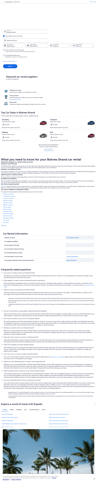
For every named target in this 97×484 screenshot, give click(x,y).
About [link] (4, 451)
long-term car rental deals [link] (58, 341)
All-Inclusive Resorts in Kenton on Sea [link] (59, 411)
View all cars (48, 134)
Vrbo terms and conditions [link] (56, 461)
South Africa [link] (17, 2)
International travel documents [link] (81, 464)
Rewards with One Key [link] (31, 469)
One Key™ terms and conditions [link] (57, 459)
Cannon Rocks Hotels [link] (7, 399)
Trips (2, 167)
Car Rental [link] (10, 2)
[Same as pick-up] (71, 32)
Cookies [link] (52, 453)
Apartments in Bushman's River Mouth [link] (59, 399)
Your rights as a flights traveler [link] (80, 467)
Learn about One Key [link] (46, 89)
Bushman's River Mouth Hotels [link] (10, 402)
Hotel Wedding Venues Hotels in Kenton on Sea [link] (14, 408)
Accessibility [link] (53, 464)
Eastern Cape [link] (25, 2)
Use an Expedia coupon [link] (79, 461)
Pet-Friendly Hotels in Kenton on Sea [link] (58, 405)
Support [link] (76, 451)
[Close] (94, 479)
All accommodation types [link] (32, 467)
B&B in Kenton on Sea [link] (7, 411)
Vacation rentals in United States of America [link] (36, 456)
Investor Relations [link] (7, 464)
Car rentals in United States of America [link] (35, 464)
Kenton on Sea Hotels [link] (7, 405)
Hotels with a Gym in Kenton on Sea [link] (58, 408)
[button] (48, 53)
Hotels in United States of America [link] (34, 453)
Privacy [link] (51, 451)
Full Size (71, 222)
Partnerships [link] (5, 459)
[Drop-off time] (83, 37)
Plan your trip (93, 2)
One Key (3, 171)
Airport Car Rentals (71, 245)
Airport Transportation (72, 241)
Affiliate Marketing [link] (7, 469)
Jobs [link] (4, 453)
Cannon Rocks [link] (32, 2)
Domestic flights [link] (30, 461)
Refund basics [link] (77, 459)
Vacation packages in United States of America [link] (37, 459)
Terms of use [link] (53, 456)
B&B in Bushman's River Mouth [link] (57, 402)
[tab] (4, 394)
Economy (76, 222)
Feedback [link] (5, 472)
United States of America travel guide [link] (34, 451)
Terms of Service (16, 479)
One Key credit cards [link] (31, 472)
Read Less (3, 210)
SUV (68, 222)
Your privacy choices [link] (54, 467)
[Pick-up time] (60, 37)
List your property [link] (7, 456)
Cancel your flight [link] (78, 456)
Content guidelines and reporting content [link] (59, 469)
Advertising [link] (5, 467)
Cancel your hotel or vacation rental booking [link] (84, 453)
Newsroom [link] (5, 461)
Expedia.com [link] (4, 2)
